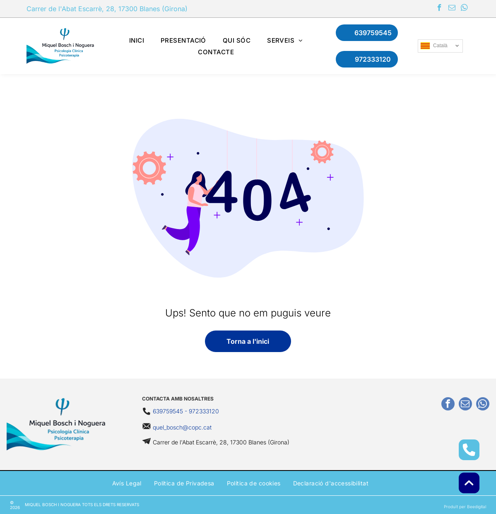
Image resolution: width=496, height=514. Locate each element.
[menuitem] (136, 40)
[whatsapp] (464, 8)
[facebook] (439, 8)
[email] (452, 8)
